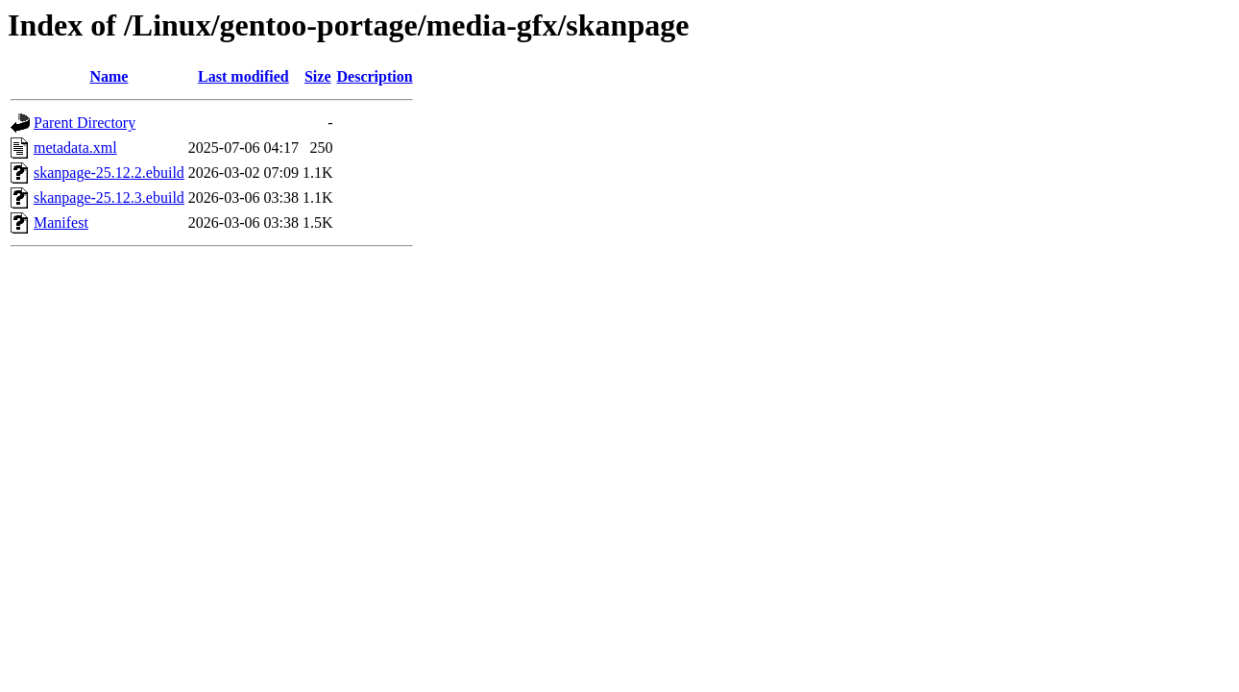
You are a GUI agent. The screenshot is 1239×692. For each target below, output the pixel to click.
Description (375, 76)
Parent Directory (84, 122)
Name (108, 76)
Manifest (61, 222)
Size (317, 76)
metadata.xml (75, 147)
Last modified (243, 76)
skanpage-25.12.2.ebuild (109, 172)
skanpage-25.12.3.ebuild (109, 197)
